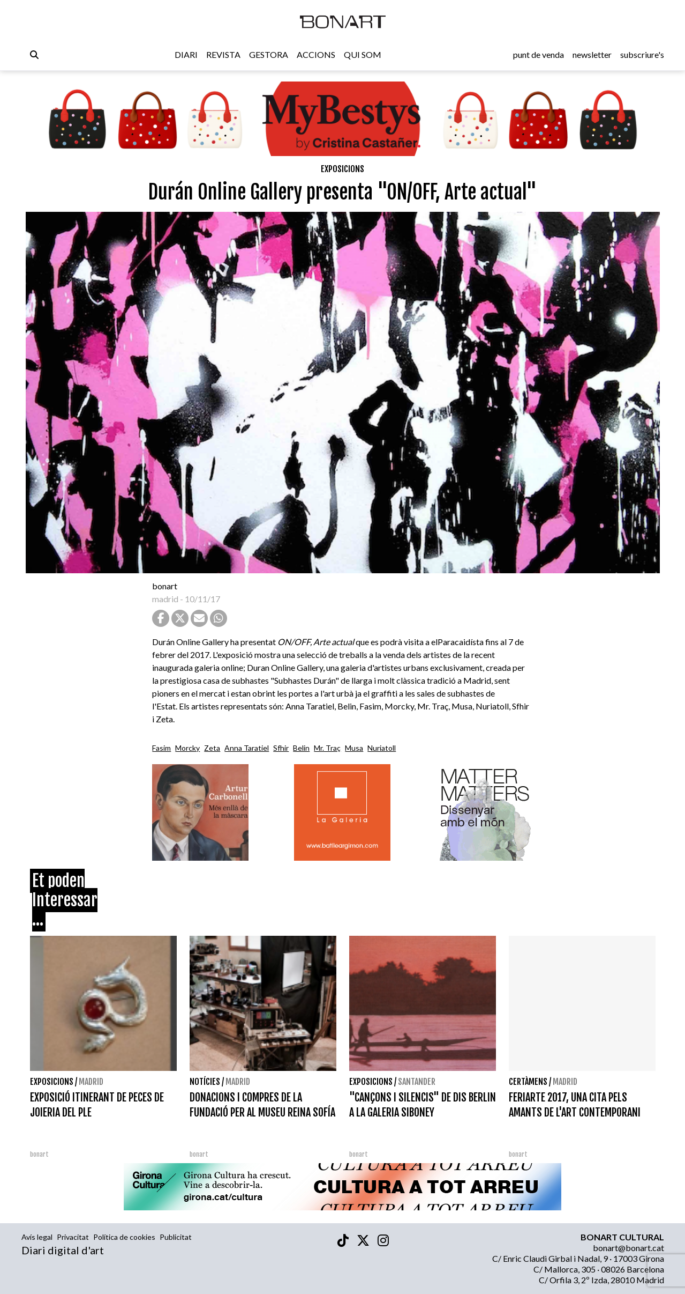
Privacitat (73, 1236)
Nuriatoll (381, 747)
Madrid (91, 1081)
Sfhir (281, 747)
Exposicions (342, 169)
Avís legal (36, 1236)
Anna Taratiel (246, 747)
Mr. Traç (327, 747)
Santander (416, 1081)
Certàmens (528, 1081)
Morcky (187, 747)
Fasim (161, 747)
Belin (301, 747)
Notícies (205, 1081)
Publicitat (176, 1236)
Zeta (212, 747)
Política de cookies (124, 1236)
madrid (165, 599)
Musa (354, 747)
